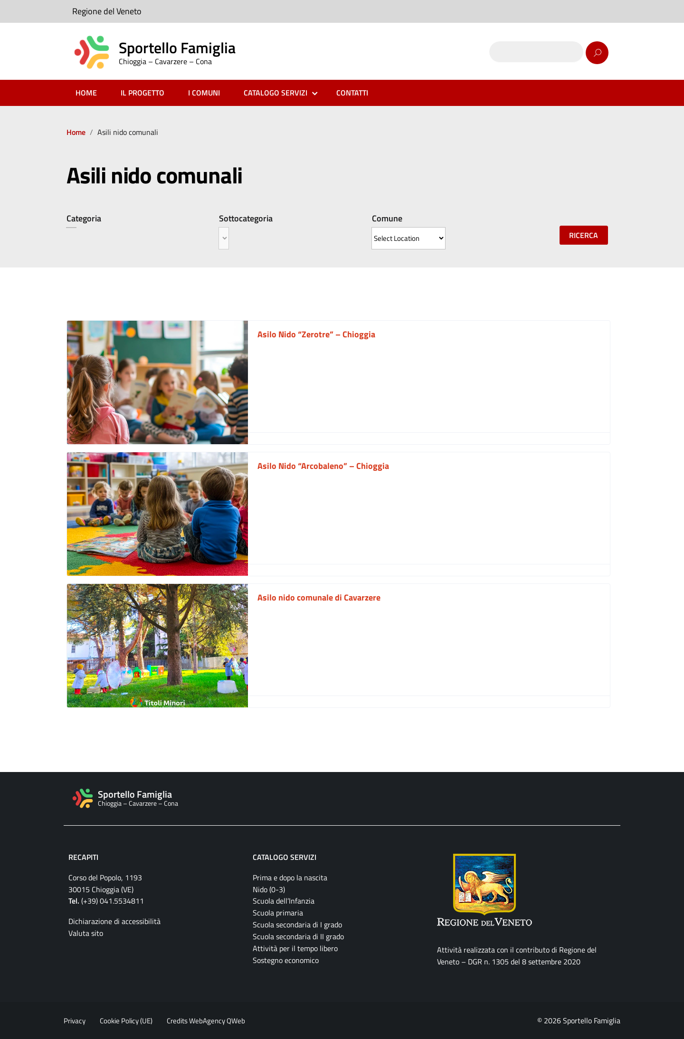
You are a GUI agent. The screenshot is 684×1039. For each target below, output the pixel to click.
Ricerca (583, 235)
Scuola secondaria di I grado (297, 924)
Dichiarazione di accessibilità (114, 921)
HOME (86, 92)
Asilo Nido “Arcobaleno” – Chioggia (323, 465)
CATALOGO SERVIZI (275, 92)
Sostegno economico (286, 960)
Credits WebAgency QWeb (206, 1020)
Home (76, 132)
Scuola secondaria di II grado (298, 936)
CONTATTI (352, 92)
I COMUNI (204, 92)
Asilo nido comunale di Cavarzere (318, 597)
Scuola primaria (278, 912)
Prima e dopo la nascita (290, 877)
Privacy (75, 1020)
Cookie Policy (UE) (126, 1020)
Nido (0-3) (269, 889)
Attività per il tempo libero (295, 948)
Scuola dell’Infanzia (283, 900)
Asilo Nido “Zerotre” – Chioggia (316, 334)
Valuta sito (85, 933)
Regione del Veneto (107, 11)
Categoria (83, 218)
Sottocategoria (246, 218)
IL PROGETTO (142, 92)
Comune (387, 218)
